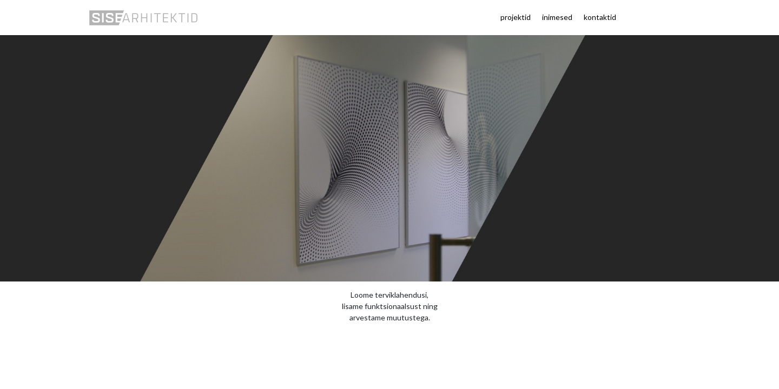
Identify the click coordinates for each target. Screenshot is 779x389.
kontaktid (600, 17)
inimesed (557, 17)
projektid (515, 17)
